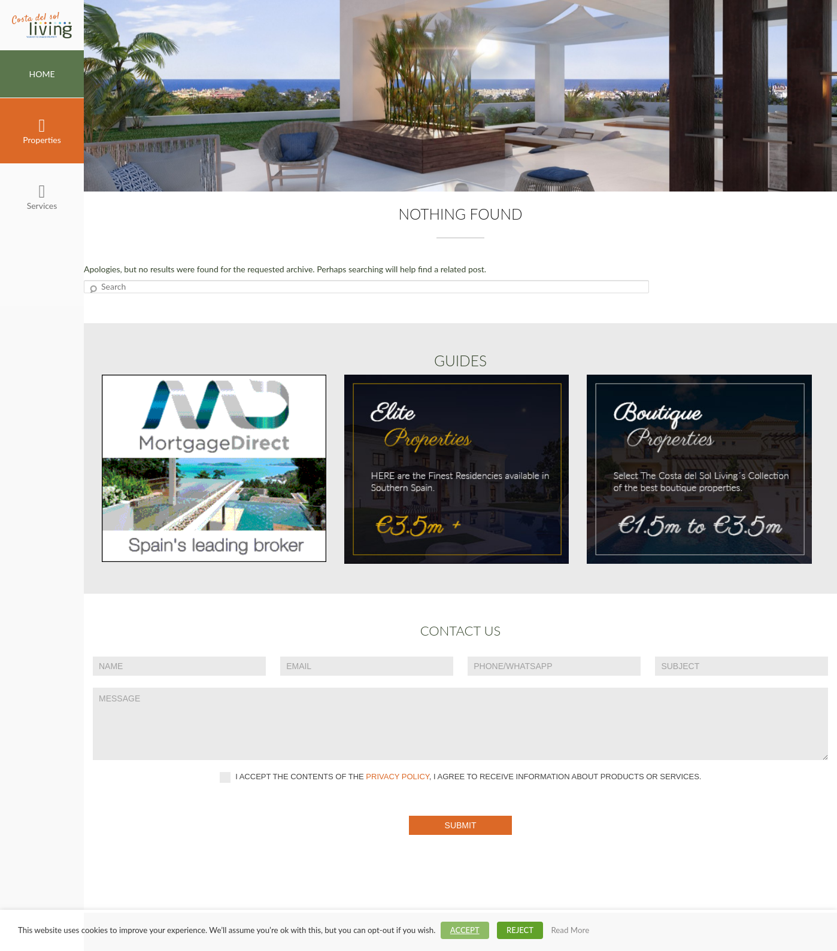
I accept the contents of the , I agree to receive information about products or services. (461, 777)
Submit (461, 825)
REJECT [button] (520, 930)
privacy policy (397, 776)
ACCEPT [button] (465, 930)
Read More (570, 930)
